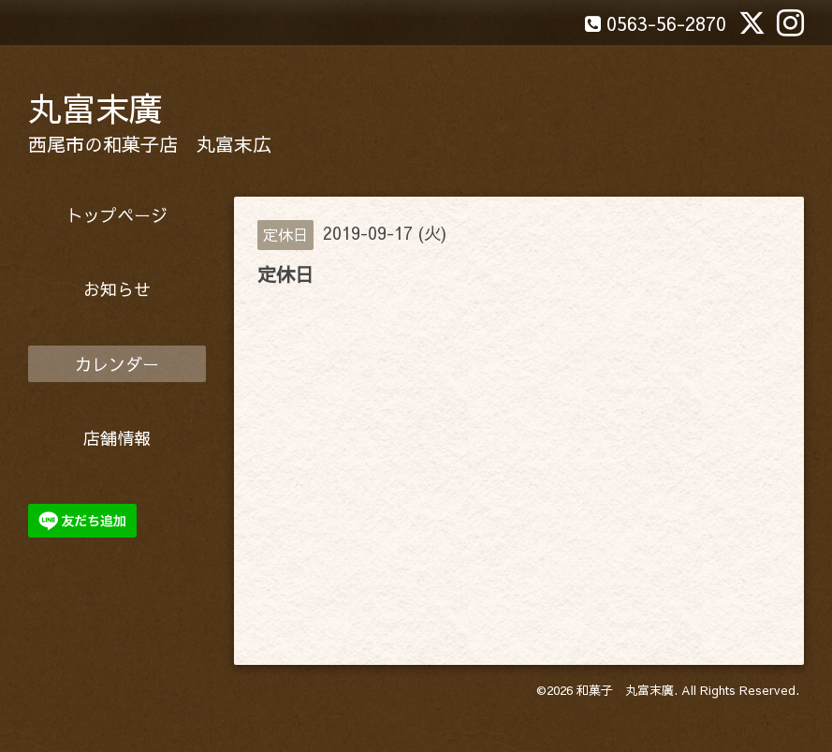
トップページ (117, 215)
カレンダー (117, 364)
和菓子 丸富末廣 (625, 690)
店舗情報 (117, 438)
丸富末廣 (95, 107)
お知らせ (117, 289)
